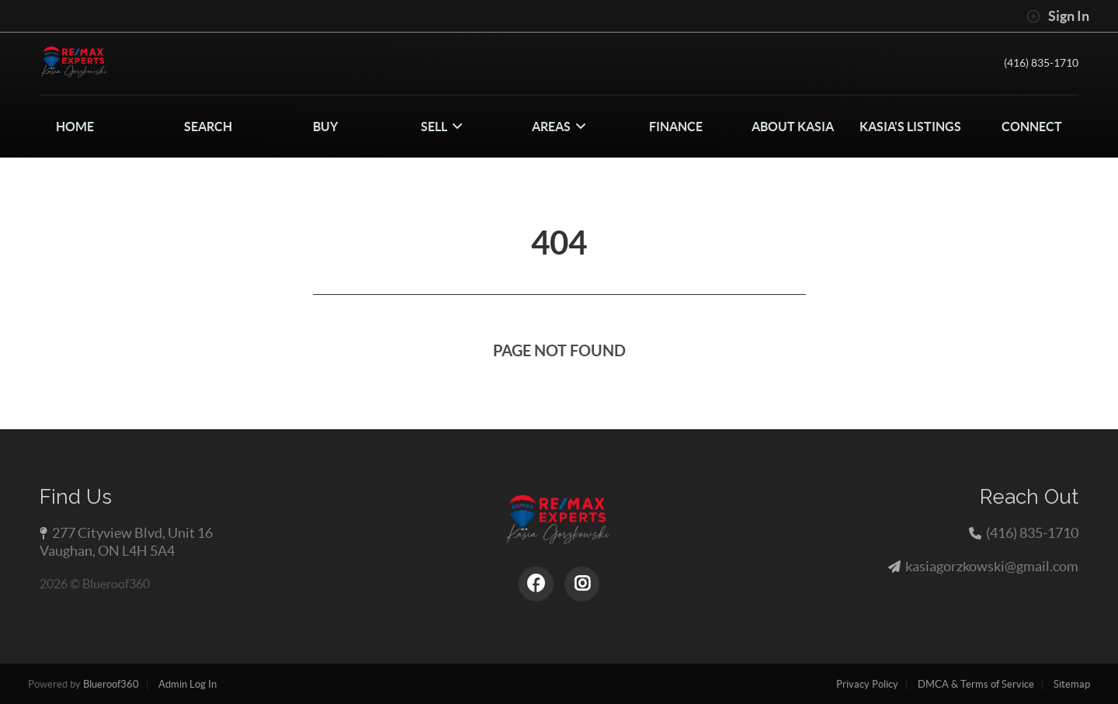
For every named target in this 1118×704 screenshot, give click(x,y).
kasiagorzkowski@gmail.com (991, 566)
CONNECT (1032, 127)
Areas (559, 127)
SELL (442, 127)
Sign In (1057, 16)
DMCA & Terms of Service (976, 684)
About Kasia (793, 127)
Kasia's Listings (910, 127)
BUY (325, 127)
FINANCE (676, 127)
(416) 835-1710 (1036, 63)
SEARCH (208, 127)
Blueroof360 (111, 684)
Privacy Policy (867, 684)
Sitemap (1072, 684)
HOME (75, 127)
